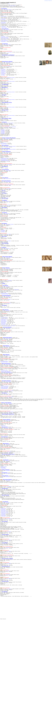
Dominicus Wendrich (3, 42)
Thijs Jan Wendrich (5, 161)
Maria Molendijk (13, 140)
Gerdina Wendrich (3, 579)
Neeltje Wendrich (3, 44)
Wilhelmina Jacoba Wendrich (4, 578)
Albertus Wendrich (3, 360)
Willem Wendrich (3, 23)
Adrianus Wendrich (8, 189)
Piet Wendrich (4, 237)
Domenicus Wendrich (6, 472)
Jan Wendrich (3, 146)
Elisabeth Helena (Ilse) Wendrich (5, 178)
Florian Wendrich (5, 198)
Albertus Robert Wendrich (4, 416)
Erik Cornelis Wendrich (4, 159)
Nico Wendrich (3, 143)
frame (9, 3)
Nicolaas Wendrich (5, 536)
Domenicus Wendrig (8, 10)
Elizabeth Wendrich (3, 362)
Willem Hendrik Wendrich (4, 406)
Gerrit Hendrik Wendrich (4, 329)
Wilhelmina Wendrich (6, 339)
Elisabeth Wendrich (6, 583)
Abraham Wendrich (6, 647)
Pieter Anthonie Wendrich (4, 364)
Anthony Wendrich (8, 47)
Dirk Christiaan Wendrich (4, 177)
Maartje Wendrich (3, 575)
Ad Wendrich (2, 144)
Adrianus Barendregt (7, 140)
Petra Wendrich (3, 257)
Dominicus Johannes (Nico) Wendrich (10, 162)
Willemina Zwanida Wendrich (5, 434)
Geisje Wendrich (6, 598)
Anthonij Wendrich (3, 20)
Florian (2, 195)
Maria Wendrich (3, 581)
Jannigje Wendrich (3, 76)
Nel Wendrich (3, 77)
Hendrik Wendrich (3, 359)
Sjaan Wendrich (4, 83)
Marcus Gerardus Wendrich (4, 576)
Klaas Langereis (9, 336)
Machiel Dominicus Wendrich (7, 67)
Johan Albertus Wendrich (4, 407)
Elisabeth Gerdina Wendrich (7, 55)
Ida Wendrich (3, 79)
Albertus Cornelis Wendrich (4, 436)
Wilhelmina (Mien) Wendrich (4, 330)
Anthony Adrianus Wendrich (4, 43)
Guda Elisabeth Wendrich (4, 437)
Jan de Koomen (9, 72)
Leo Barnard (7, 443)
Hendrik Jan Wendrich (4, 526)
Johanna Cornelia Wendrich (4, 435)
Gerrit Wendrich (4, 9)
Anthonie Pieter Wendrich (4, 358)
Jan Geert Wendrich (5, 188)
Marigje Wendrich (3, 24)
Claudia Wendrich (4, 488)
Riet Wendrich (3, 145)
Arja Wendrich (3, 258)
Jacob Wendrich (3, 363)
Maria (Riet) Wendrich (6, 209)
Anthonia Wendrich (3, 78)
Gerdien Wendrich (3, 80)
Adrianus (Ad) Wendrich (6, 168)
